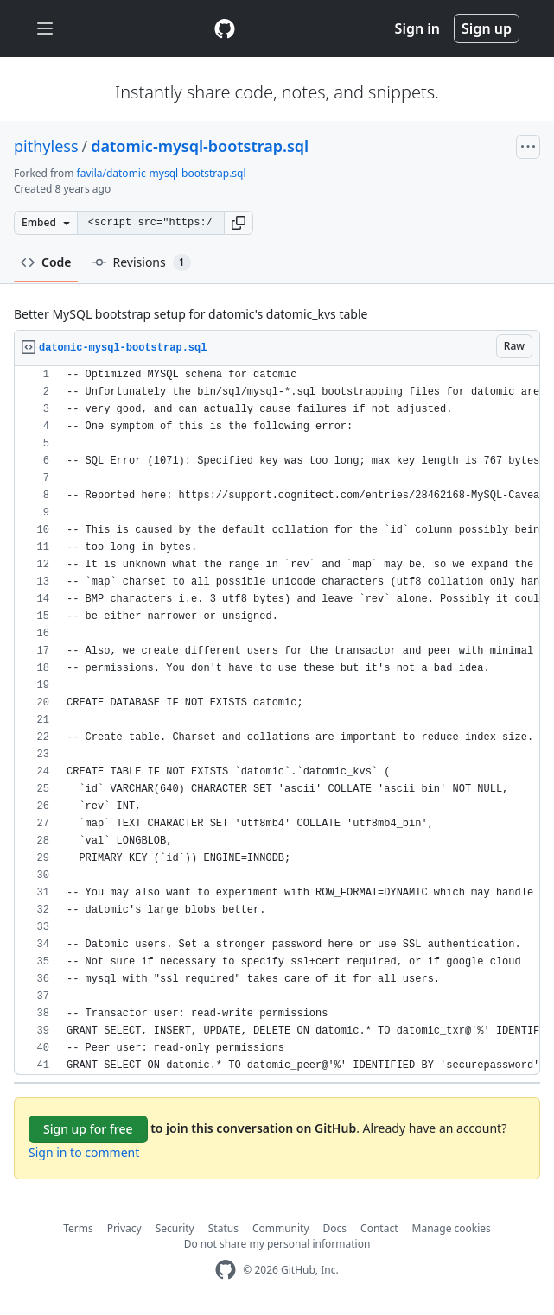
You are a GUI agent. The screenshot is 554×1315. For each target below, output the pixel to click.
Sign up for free (88, 1129)
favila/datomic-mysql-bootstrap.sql (161, 173)
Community (280, 1228)
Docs (335, 1228)
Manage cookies (451, 1228)
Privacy (124, 1228)
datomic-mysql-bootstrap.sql (200, 146)
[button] (238, 223)
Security (175, 1228)
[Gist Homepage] (224, 28)
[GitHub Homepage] (225, 1269)
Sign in (417, 28)
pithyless (46, 146)
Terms (78, 1228)
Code (46, 262)
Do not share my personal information (277, 1243)
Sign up (487, 28)
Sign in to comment (84, 1152)
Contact (379, 1228)
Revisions (141, 262)
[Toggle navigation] (45, 29)
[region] (277, 720)
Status (223, 1228)
